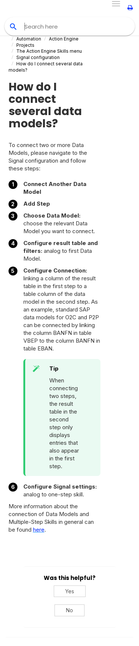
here (38, 529)
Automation (28, 39)
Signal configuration (38, 57)
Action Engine (64, 39)
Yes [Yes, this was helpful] (69, 591)
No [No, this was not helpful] (69, 610)
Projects (25, 45)
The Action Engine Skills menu (49, 51)
